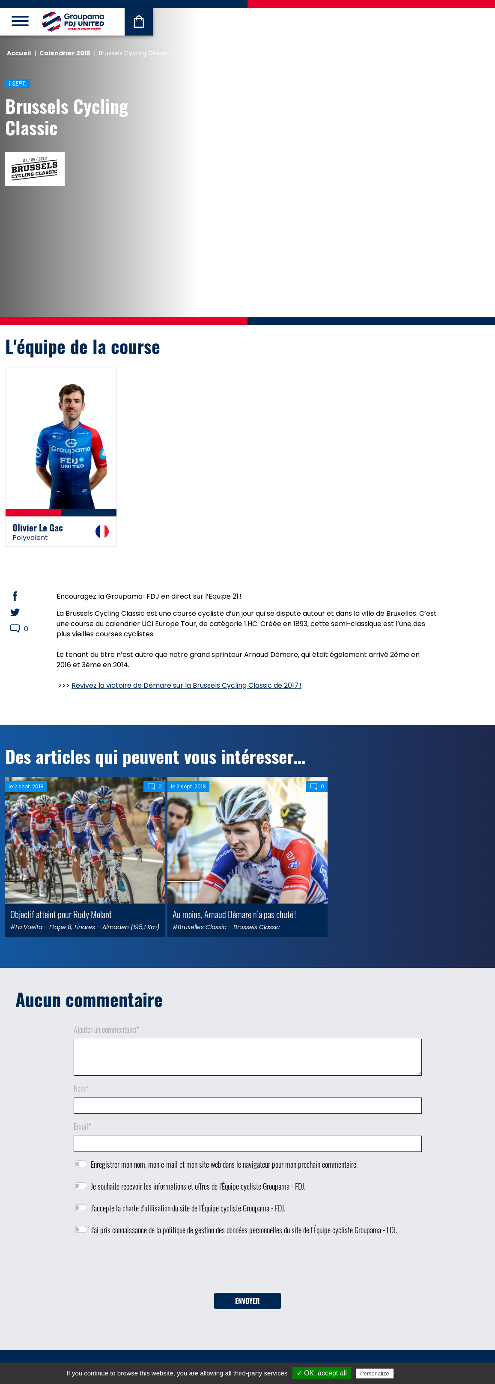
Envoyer (247, 1301)
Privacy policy (416, 1373)
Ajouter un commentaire (106, 1029)
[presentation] (247, 1267)
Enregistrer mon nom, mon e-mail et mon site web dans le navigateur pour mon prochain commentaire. (224, 1164)
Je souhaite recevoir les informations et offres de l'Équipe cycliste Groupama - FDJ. (198, 1186)
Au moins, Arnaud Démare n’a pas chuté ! (234, 914)
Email (82, 1126)
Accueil (19, 53)
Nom (81, 1088)
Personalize (374, 1373)
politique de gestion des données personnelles (222, 1229)
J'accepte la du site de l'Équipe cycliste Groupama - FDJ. (188, 1208)
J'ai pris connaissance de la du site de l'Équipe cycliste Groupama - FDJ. (244, 1229)
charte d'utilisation (146, 1208)
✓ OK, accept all (322, 1373)
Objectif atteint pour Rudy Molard (61, 914)
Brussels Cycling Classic (66, 116)
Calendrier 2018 (64, 53)
